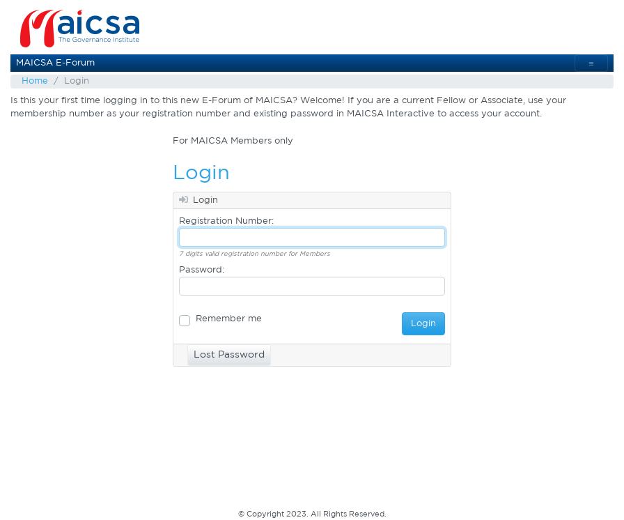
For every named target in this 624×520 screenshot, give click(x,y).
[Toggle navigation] (592, 63)
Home (35, 81)
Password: (201, 270)
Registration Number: (226, 221)
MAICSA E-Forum (55, 63)
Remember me (229, 319)
